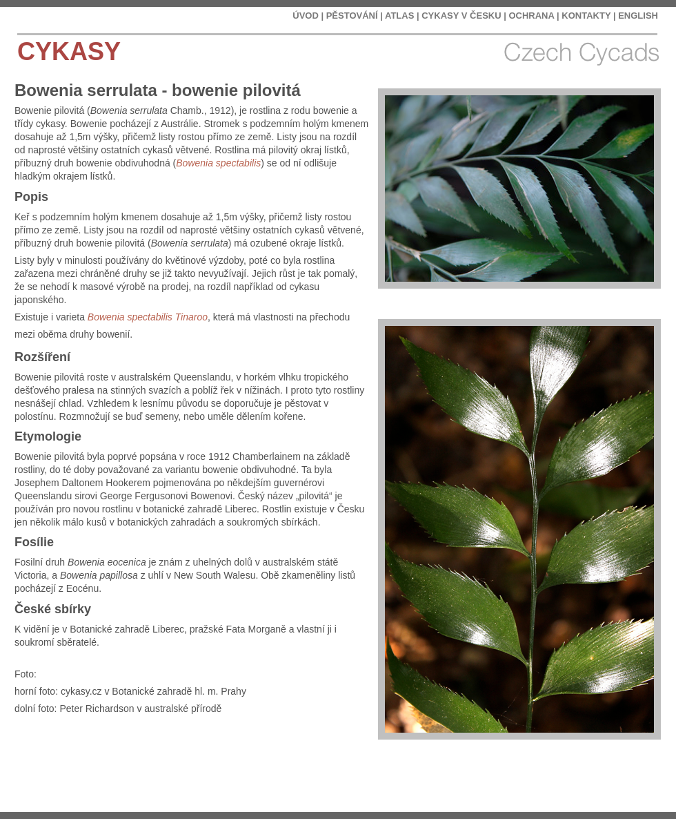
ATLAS (399, 15)
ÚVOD (305, 15)
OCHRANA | (533, 15)
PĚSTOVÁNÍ (352, 15)
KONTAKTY (585, 15)
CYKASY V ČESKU (461, 15)
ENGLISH (638, 15)
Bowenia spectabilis (218, 162)
